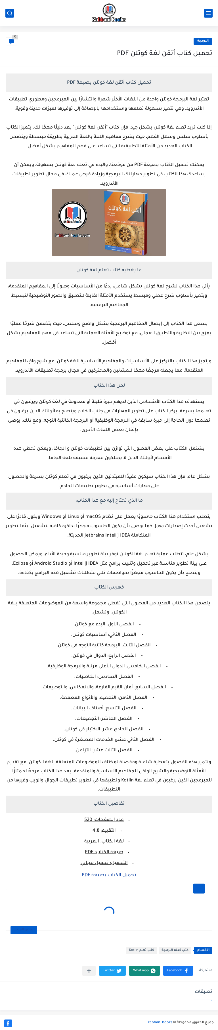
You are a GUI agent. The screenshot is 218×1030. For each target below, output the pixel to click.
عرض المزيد (24, 930)
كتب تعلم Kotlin (141, 950)
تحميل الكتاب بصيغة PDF (109, 875)
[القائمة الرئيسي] (208, 13)
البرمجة (203, 41)
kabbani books (160, 1023)
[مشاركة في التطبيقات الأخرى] (89, 971)
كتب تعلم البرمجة (175, 950)
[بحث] (9, 13)
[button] (178, 971)
